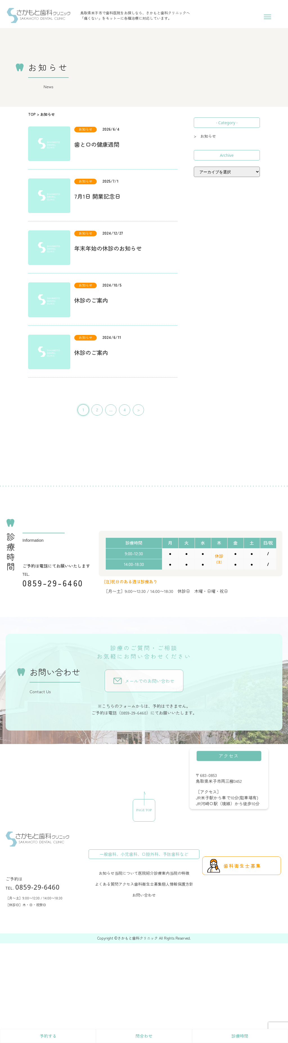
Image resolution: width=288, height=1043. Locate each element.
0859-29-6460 (53, 583)
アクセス (126, 884)
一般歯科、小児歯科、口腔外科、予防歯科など (144, 854)
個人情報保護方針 (177, 884)
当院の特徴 (179, 873)
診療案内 (162, 873)
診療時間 (239, 1036)
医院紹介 (146, 873)
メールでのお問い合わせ (149, 680)
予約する (48, 1036)
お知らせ (106, 873)
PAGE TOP (144, 810)
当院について (126, 873)
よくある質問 (106, 884)
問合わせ (144, 1036)
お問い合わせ (144, 895)
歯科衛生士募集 (148, 884)
